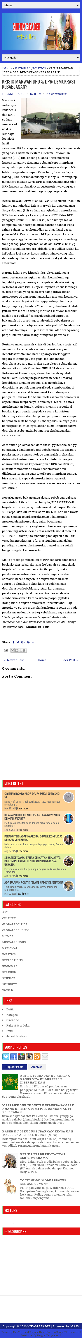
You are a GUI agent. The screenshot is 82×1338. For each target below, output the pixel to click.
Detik (10, 1009)
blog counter (15, 1223)
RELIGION (9, 972)
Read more (22, 808)
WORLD (7, 990)
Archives (36, 1066)
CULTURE (9, 918)
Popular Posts (14, 1066)
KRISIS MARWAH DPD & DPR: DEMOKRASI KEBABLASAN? (38, 84)
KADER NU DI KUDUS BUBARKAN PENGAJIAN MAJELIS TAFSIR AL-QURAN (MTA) (37, 1133)
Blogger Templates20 (49, 1335)
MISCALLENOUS (14, 942)
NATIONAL (22, 68)
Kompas (12, 1015)
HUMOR (8, 936)
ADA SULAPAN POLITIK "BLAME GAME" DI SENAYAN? (33, 882)
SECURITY (9, 984)
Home (7, 68)
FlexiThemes (20, 1332)
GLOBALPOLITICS (14, 924)
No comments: (56, 94)
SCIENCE (8, 978)
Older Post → (70, 660)
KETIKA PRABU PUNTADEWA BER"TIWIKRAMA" (43, 1156)
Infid (9, 1031)
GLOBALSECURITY (15, 930)
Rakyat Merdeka (18, 1025)
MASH (75, 1326)
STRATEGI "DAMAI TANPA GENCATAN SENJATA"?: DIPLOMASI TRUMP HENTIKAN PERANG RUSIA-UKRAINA (32, 861)
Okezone (12, 1020)
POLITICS (39, 68)
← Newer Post (13, 660)
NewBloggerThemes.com (65, 1332)
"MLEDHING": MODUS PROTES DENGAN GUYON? (43, 1182)
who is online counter (7, 1223)
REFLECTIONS (12, 960)
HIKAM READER (39, 1326)
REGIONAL (9, 966)
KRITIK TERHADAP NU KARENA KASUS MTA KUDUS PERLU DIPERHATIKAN (45, 1079)
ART (5, 912)
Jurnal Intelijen (16, 1036)
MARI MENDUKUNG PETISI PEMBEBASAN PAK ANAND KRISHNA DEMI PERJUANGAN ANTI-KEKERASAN (38, 1108)
